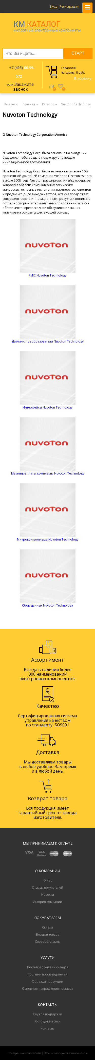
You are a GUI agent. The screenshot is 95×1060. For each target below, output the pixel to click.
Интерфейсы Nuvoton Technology (47, 407)
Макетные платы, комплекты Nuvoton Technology (47, 473)
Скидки (47, 927)
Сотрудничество (47, 1021)
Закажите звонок (23, 86)
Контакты (47, 1028)
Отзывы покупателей (47, 887)
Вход (53, 6)
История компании (47, 902)
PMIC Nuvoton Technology (47, 275)
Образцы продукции (47, 981)
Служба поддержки (47, 1014)
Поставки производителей (47, 974)
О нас (47, 880)
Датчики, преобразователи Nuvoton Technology (48, 341)
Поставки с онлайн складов (47, 967)
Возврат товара (47, 934)
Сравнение (51, 90)
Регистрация (69, 6)
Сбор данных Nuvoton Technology (47, 605)
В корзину (82, 78)
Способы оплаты (47, 941)
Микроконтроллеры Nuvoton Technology (47, 539)
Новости (47, 894)
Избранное (60, 90)
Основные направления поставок (47, 988)
